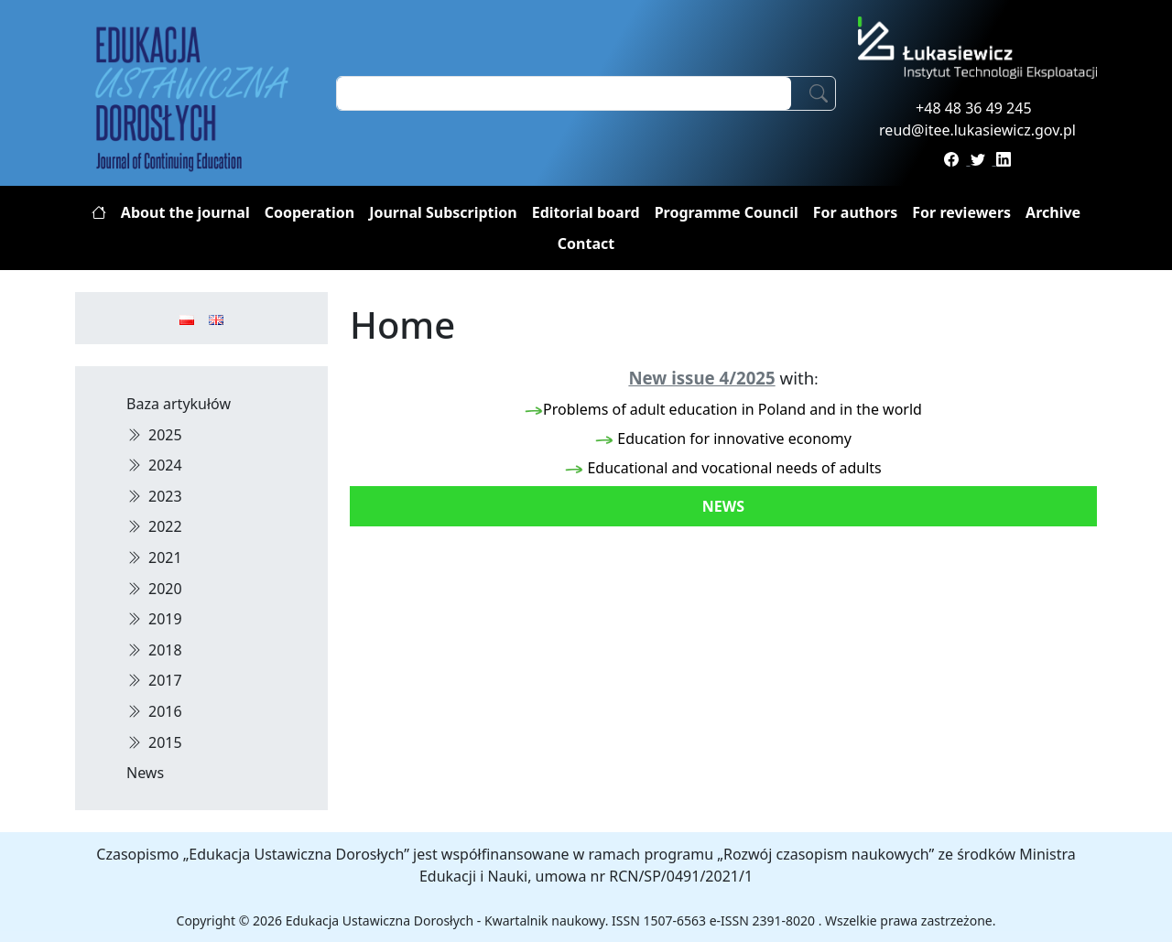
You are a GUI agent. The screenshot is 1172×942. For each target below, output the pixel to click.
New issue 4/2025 (701, 377)
